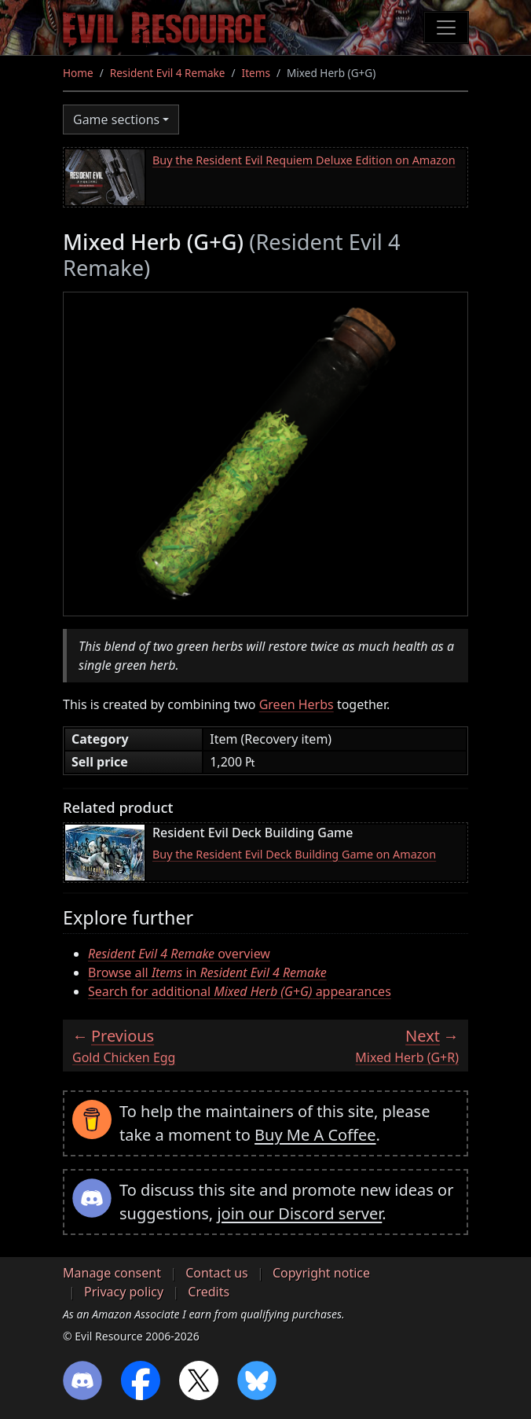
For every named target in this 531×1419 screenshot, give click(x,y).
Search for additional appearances (239, 991)
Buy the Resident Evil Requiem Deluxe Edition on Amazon (304, 160)
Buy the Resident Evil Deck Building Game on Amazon (294, 854)
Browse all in (207, 972)
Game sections (116, 119)
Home (78, 72)
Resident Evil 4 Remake (167, 72)
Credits (208, 1291)
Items (256, 72)
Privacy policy (123, 1291)
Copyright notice (321, 1272)
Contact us (216, 1272)
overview (179, 953)
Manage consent (112, 1272)
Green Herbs (296, 704)
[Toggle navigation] (446, 27)
